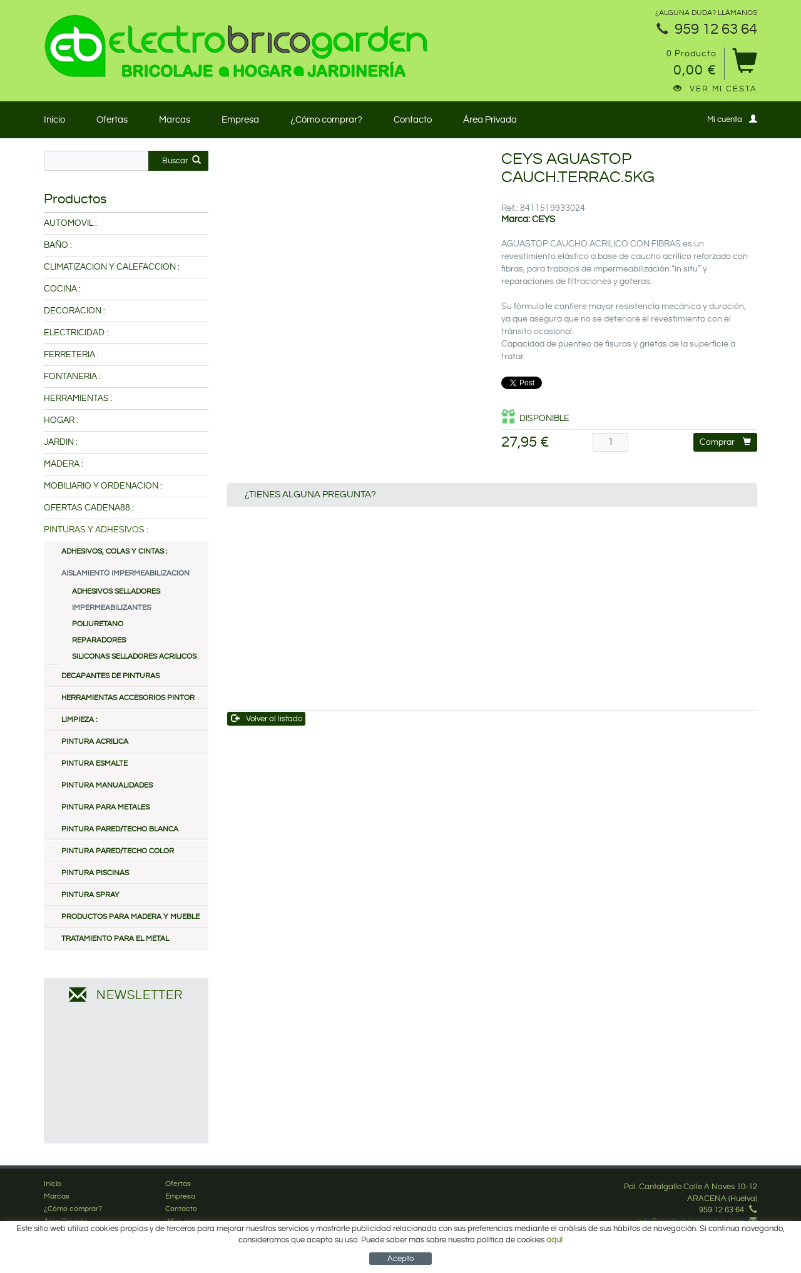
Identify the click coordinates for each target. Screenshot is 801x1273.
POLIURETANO (97, 624)
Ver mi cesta (715, 88)
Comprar (725, 442)
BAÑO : (58, 245)
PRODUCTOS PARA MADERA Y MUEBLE (130, 917)
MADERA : (63, 464)
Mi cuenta (732, 119)
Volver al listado (267, 718)
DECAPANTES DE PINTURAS (110, 676)
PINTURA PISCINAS (95, 873)
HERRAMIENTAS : (78, 398)
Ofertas (112, 119)
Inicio (54, 119)
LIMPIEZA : (79, 720)
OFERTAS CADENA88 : (89, 508)
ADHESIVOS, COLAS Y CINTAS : (114, 551)
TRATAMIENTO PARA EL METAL (115, 939)
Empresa (240, 119)
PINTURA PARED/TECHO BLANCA (119, 829)
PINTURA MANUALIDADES (107, 785)
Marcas (174, 119)
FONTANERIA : (72, 376)
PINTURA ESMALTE (94, 763)
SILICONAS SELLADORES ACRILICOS (134, 656)
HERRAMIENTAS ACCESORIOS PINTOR (128, 698)
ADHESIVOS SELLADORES (116, 591)
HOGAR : (61, 420)
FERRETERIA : (71, 354)
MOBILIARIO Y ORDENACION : (103, 486)
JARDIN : (61, 442)
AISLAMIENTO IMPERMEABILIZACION (125, 573)
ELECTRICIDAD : (76, 332)
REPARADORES (99, 640)
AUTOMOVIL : (70, 223)
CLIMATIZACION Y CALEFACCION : (112, 267)
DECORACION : (74, 311)
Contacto (413, 119)
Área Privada (490, 119)
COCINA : (62, 289)
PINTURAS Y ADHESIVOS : (96, 529)
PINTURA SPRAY (90, 895)
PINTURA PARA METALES (105, 807)
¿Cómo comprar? (326, 119)
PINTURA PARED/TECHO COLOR (117, 851)
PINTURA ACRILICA (94, 742)
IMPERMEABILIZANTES (111, 608)
